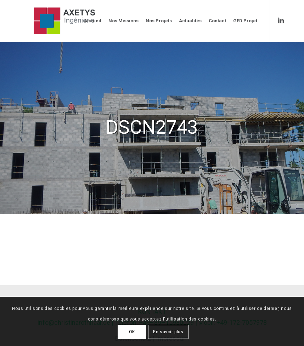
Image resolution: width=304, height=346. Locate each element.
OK (132, 331)
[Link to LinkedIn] (281, 20)
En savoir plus (168, 331)
